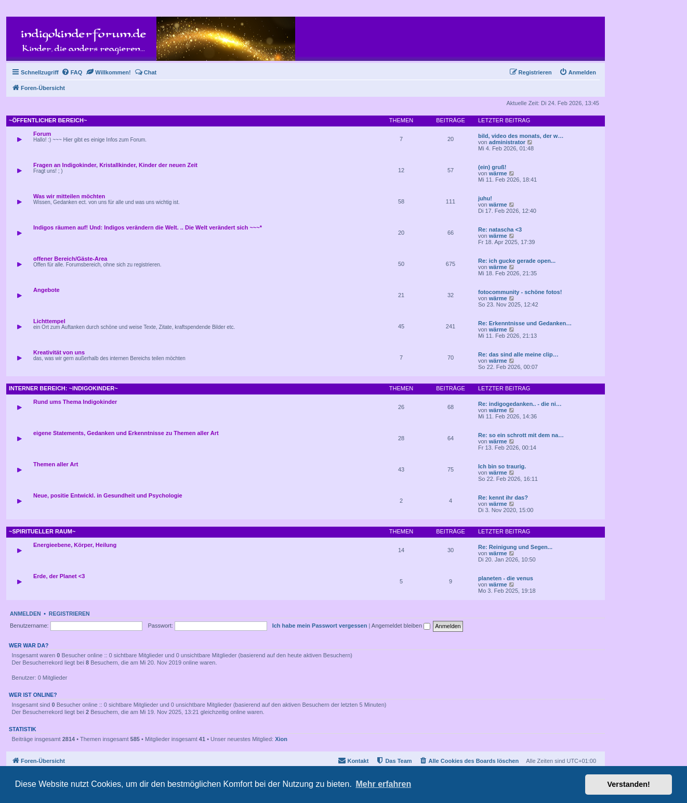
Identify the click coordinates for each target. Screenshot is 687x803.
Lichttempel (49, 321)
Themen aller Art (55, 464)
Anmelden (25, 613)
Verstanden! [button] (628, 784)
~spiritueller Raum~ (42, 531)
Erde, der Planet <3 (59, 576)
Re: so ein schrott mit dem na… (521, 435)
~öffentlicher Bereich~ (48, 120)
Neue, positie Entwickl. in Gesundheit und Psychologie (107, 495)
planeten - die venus (505, 578)
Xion (281, 739)
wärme (498, 173)
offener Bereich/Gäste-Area (70, 259)
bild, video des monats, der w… (520, 136)
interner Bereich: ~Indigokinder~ (63, 388)
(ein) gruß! (492, 167)
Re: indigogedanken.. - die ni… (520, 404)
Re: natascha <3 (500, 229)
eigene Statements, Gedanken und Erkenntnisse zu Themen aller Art (126, 433)
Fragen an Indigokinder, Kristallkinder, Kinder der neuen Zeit (115, 165)
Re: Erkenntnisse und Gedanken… (525, 323)
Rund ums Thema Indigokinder (75, 402)
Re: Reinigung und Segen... (515, 547)
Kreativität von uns (59, 352)
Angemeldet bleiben (401, 625)
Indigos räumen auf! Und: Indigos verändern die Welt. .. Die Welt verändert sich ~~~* (147, 227)
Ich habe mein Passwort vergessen (319, 625)
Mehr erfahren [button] (383, 784)
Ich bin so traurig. (502, 466)
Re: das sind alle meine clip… (518, 354)
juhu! (485, 198)
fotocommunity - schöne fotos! (520, 292)
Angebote (46, 290)
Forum (42, 134)
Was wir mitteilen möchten (69, 196)
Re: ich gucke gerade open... (517, 261)
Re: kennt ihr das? (503, 497)
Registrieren (69, 613)
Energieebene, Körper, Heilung (74, 545)
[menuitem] (72, 72)
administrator (507, 142)
